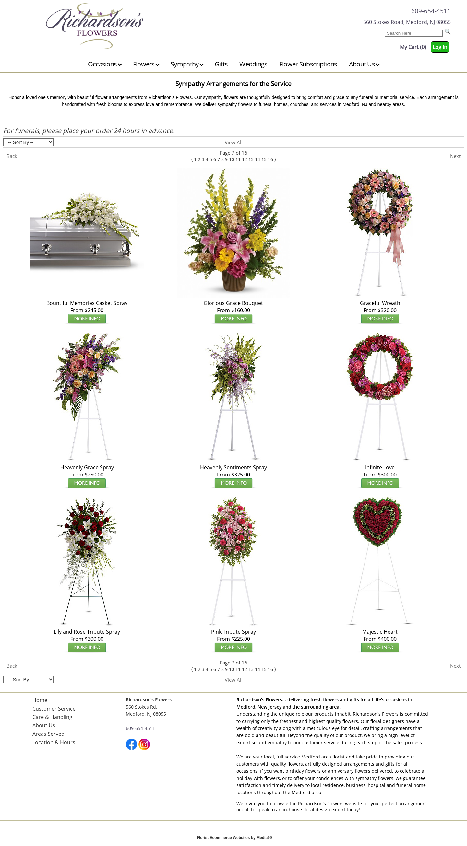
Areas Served (48, 733)
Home (39, 700)
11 (238, 159)
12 (244, 159)
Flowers (146, 64)
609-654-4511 (431, 10)
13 (251, 159)
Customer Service (54, 708)
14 (257, 159)
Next (455, 156)
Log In (440, 47)
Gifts (221, 64)
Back (11, 156)
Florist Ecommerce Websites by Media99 (234, 837)
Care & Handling (52, 717)
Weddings (253, 64)
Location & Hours (53, 742)
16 (270, 159)
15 (264, 159)
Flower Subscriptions (308, 64)
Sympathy (187, 64)
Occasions (105, 64)
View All (234, 142)
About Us (364, 64)
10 (231, 159)
